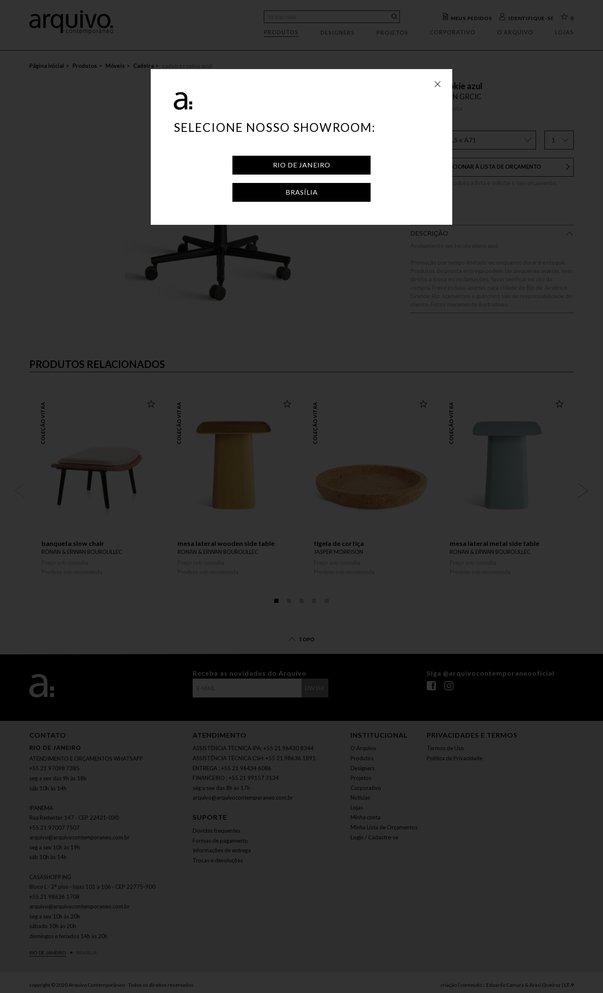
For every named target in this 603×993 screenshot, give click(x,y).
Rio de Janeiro (301, 165)
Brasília (302, 192)
